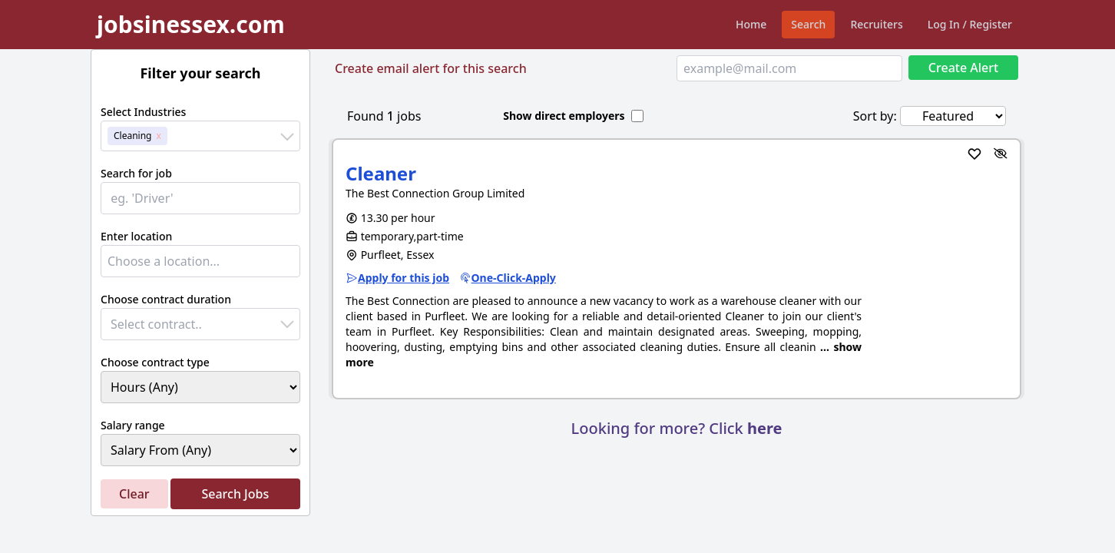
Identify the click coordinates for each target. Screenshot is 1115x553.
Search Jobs (235, 493)
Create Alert (963, 67)
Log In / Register (970, 24)
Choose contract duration (166, 299)
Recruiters (876, 24)
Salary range (133, 425)
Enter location (136, 236)
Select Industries (143, 111)
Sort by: (875, 116)
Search (808, 24)
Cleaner (381, 173)
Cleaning (133, 135)
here (764, 428)
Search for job (136, 173)
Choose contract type (155, 362)
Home (751, 24)
